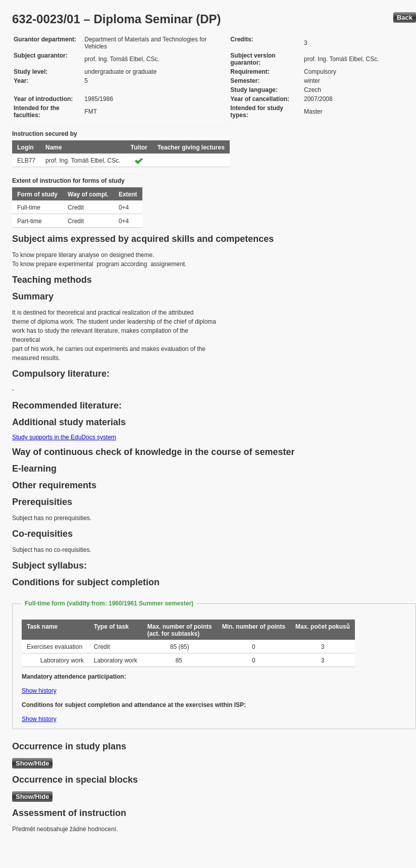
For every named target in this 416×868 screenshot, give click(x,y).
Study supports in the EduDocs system (64, 437)
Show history (39, 690)
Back (404, 17)
